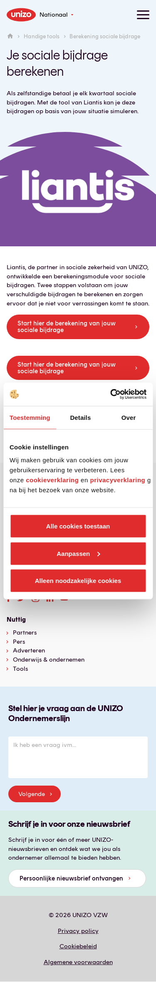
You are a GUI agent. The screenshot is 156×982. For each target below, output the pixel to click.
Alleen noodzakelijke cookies (78, 580)
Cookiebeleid (78, 946)
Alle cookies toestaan (78, 526)
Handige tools (41, 37)
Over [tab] (128, 417)
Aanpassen (78, 553)
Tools (20, 668)
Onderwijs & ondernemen (48, 659)
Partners (25, 632)
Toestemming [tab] (30, 417)
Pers (19, 641)
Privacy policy (78, 931)
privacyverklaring (117, 480)
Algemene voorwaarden (78, 962)
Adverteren (29, 650)
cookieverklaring (52, 480)
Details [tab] (80, 417)
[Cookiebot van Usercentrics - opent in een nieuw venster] (111, 394)
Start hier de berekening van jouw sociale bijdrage (66, 327)
